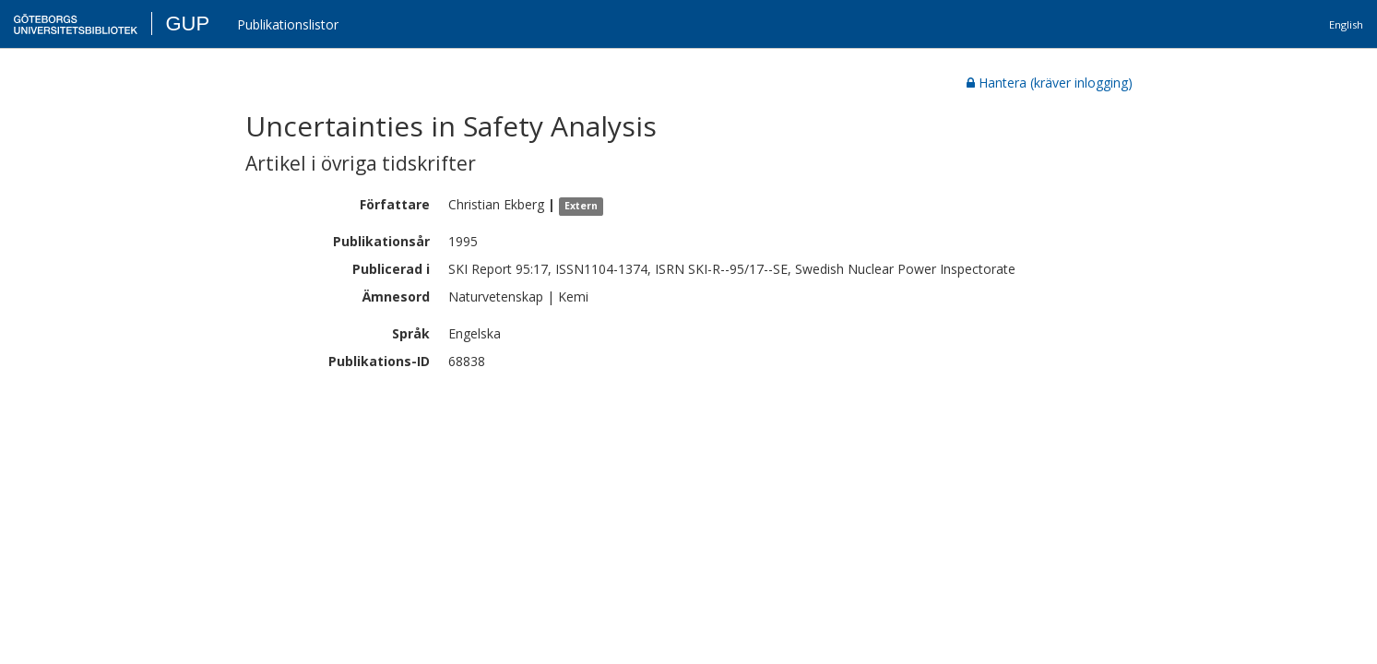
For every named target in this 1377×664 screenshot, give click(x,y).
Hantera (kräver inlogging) (1050, 82)
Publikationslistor (287, 24)
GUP (187, 23)
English (1346, 24)
